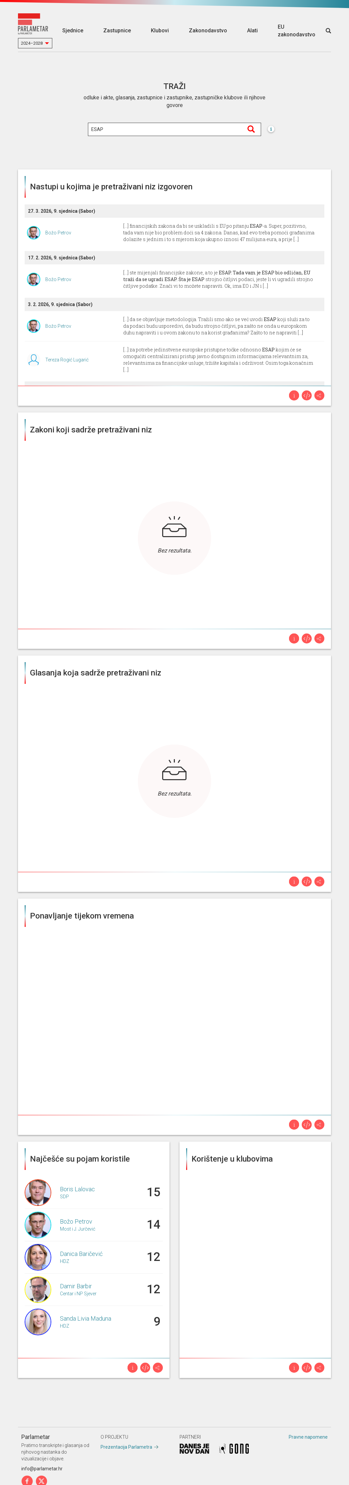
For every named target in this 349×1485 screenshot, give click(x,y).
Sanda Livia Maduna (85, 1318)
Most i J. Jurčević (77, 1229)
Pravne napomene (308, 1437)
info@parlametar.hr (42, 1468)
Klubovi (160, 30)
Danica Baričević (81, 1253)
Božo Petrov (58, 232)
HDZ (64, 1261)
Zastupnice (117, 30)
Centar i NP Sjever (78, 1293)
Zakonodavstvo (208, 30)
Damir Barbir (76, 1286)
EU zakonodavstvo (296, 31)
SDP (64, 1196)
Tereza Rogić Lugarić (67, 359)
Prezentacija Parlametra (126, 1447)
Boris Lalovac (77, 1189)
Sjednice (72, 30)
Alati (252, 30)
